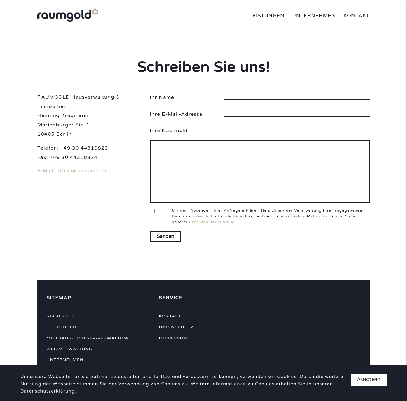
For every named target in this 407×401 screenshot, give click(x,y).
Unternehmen (314, 16)
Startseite (60, 316)
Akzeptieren (368, 379)
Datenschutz (176, 327)
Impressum (173, 338)
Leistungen (266, 16)
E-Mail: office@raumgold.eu (71, 170)
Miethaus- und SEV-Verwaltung (88, 338)
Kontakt (356, 16)
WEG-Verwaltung (69, 349)
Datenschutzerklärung (212, 222)
